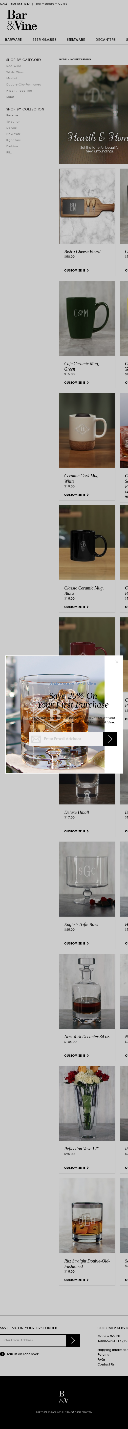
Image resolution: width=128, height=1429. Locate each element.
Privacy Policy (73, 766)
